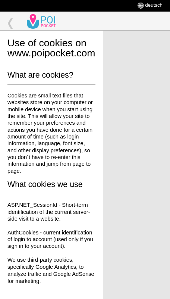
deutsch (154, 5)
